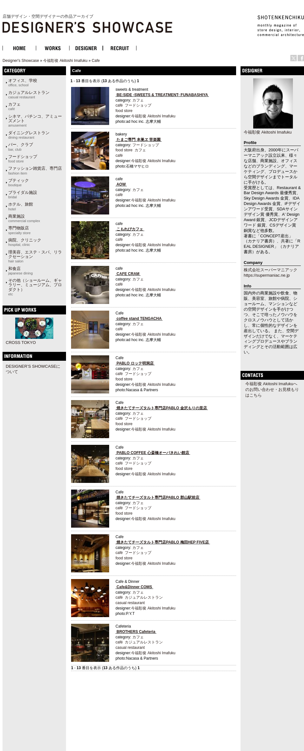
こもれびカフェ (129, 229)
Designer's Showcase (21, 60)
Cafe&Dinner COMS (134, 587)
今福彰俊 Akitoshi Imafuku (65, 60)
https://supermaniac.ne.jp (267, 275)
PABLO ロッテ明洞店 (134, 363)
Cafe (96, 60)
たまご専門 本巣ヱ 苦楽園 (138, 139)
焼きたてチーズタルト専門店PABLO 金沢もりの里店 (161, 408)
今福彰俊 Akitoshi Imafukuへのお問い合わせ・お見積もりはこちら (272, 389)
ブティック (18, 182)
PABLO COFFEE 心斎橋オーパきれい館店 (152, 453)
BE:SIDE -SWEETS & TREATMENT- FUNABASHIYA (162, 95)
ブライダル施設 (22, 194)
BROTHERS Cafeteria (135, 631)
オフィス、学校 (22, 82)
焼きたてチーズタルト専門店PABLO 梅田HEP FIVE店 (162, 542)
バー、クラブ (20, 146)
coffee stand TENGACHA (139, 318)
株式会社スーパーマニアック (270, 269)
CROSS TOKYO (21, 342)
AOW (121, 184)
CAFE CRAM (127, 274)
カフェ (14, 106)
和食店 (20, 270)
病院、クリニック (24, 242)
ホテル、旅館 (20, 206)
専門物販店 (19, 230)
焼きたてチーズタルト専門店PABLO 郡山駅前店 (157, 497)
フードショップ (22, 158)
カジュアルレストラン (29, 94)
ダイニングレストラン (29, 134)
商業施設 (24, 218)
